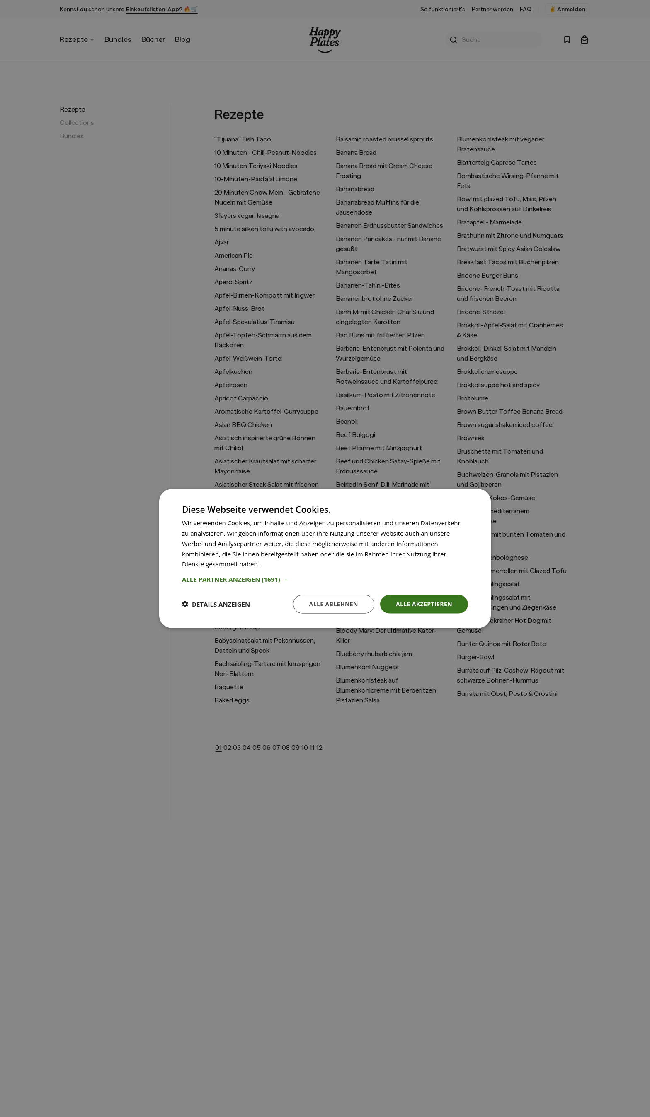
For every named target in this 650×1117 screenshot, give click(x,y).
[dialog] (325, 558)
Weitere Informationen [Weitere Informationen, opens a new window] (294, 564)
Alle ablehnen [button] (333, 604)
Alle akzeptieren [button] (424, 604)
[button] (325, 579)
